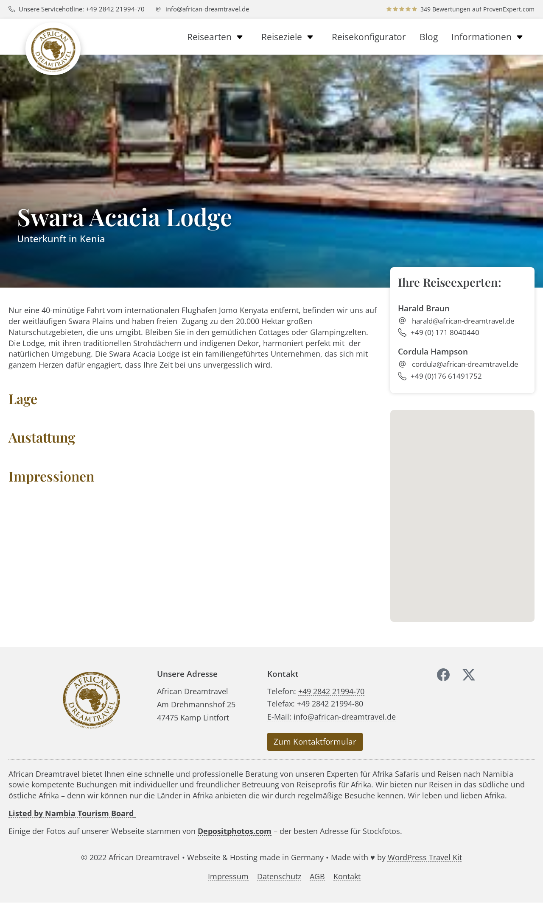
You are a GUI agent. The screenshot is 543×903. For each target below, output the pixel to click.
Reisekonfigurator (369, 37)
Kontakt (347, 876)
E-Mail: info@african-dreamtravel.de (331, 716)
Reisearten (217, 37)
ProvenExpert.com (509, 9)
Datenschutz (279, 876)
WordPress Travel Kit (425, 857)
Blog (429, 37)
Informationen (489, 37)
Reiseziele (289, 37)
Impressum (228, 876)
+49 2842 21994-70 (331, 691)
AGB (317, 876)
